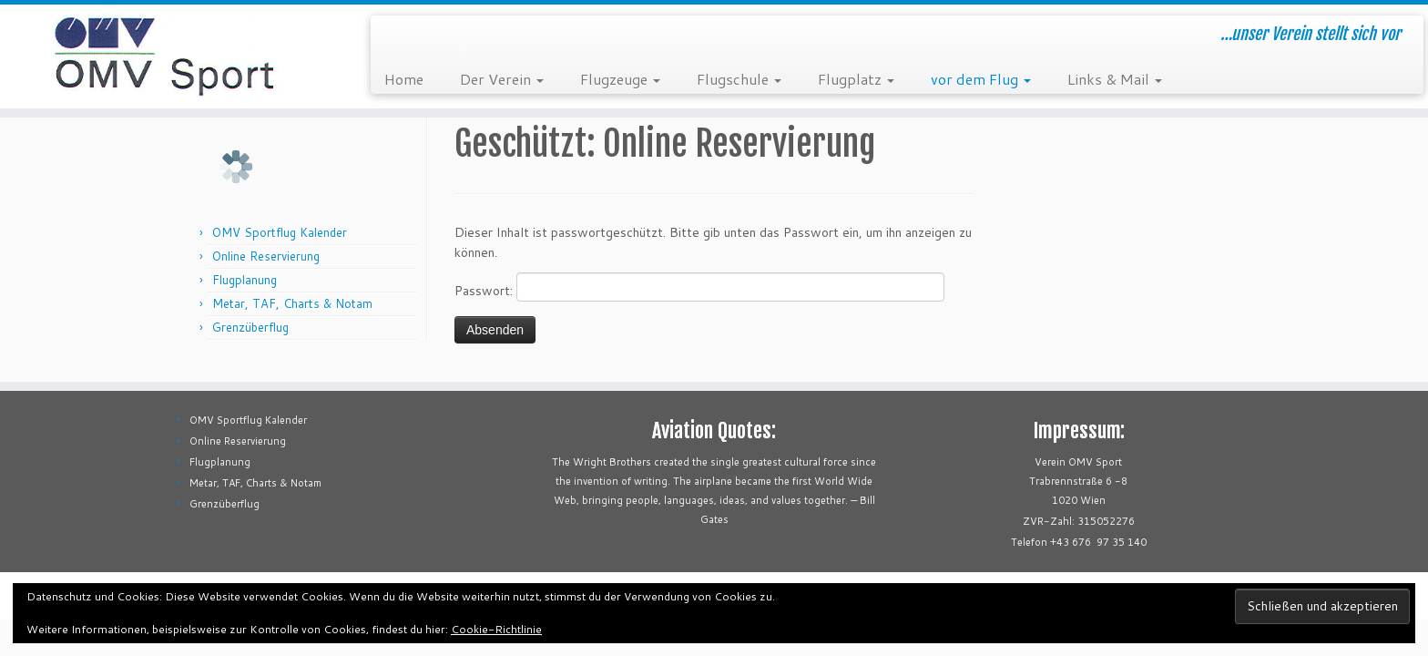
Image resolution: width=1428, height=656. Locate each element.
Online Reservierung (266, 256)
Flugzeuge (620, 78)
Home (403, 78)
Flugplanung (244, 280)
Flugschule (739, 78)
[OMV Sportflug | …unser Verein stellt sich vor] (165, 56)
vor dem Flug (981, 78)
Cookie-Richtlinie (496, 629)
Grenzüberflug (250, 327)
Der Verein (502, 78)
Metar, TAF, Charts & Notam (292, 303)
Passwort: (699, 287)
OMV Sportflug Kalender (279, 232)
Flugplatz (856, 78)
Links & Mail (1114, 78)
